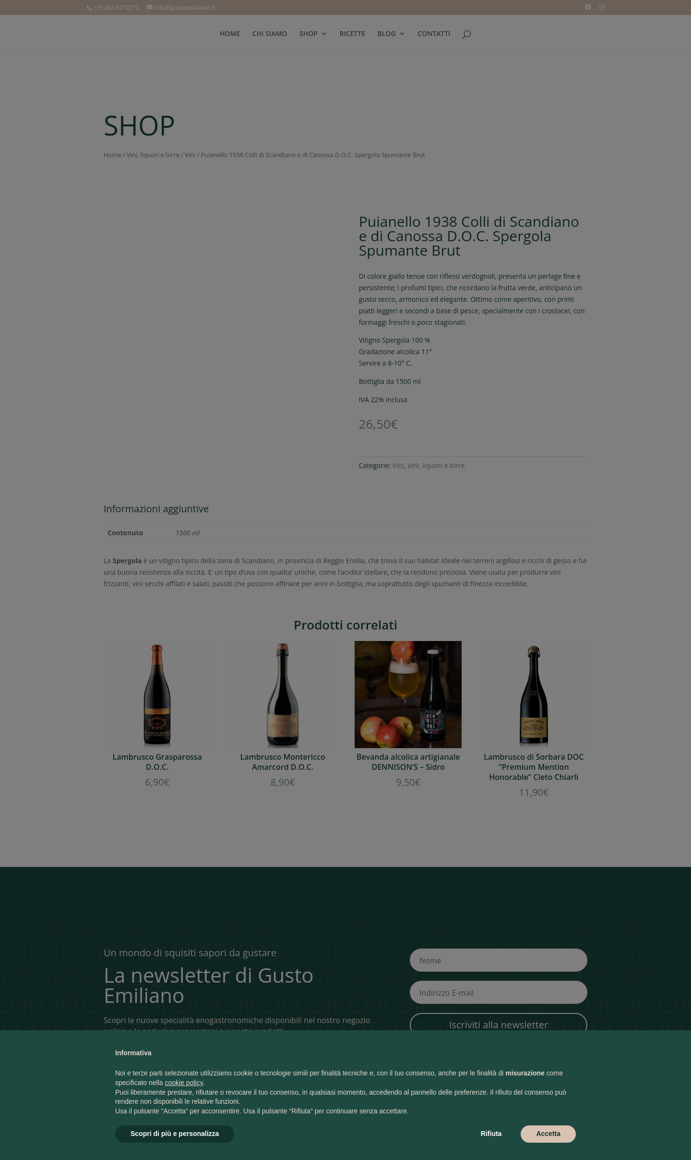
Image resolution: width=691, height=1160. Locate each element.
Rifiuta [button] (491, 1133)
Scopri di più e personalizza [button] (175, 1133)
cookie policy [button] (184, 1082)
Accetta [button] (548, 1133)
